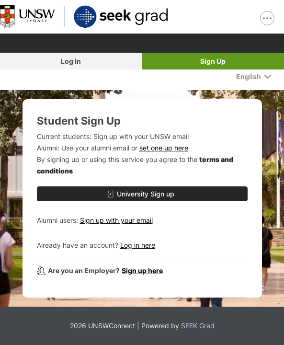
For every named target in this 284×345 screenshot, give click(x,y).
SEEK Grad (198, 326)
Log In (71, 61)
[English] (253, 76)
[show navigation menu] (267, 18)
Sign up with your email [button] (116, 220)
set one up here (163, 148)
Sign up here (142, 270)
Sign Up (213, 61)
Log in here (137, 245)
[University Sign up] (142, 193)
